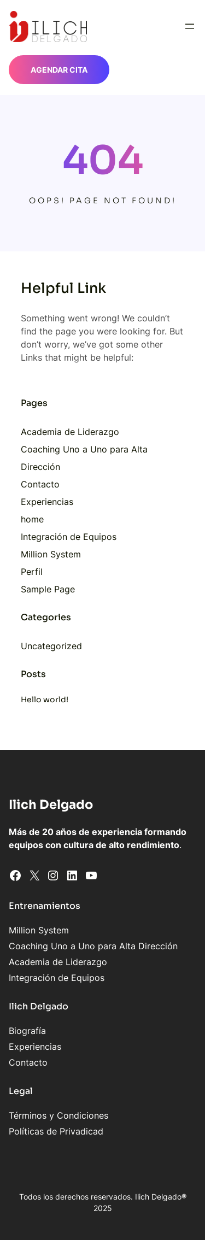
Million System (51, 554)
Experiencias (47, 501)
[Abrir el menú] (189, 26)
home (32, 519)
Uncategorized (51, 645)
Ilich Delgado (51, 805)
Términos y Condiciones (58, 1115)
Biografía (27, 1030)
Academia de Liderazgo (70, 431)
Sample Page (48, 589)
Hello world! (44, 699)
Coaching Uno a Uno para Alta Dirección (93, 946)
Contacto (40, 484)
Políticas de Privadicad (56, 1131)
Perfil (32, 571)
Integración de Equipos (68, 536)
